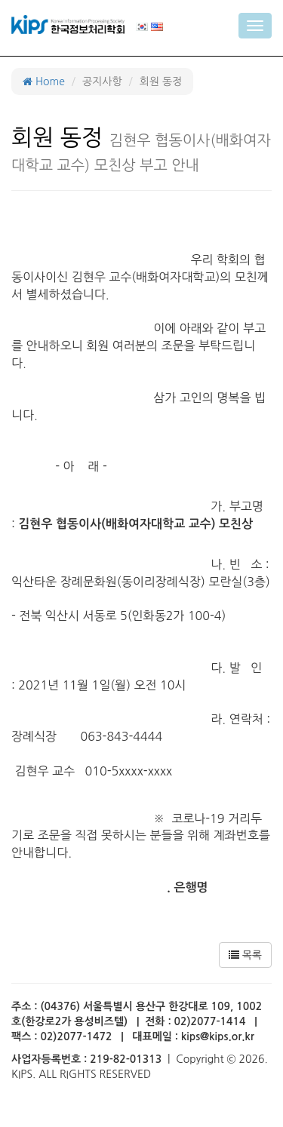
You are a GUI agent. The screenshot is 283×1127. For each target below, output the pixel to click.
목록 (245, 955)
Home (44, 81)
